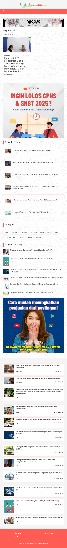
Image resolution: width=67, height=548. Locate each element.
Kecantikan (34, 232)
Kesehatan (12, 237)
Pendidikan (7, 55)
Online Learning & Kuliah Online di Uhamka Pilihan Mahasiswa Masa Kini (35, 200)
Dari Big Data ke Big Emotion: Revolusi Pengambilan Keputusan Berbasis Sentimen (36, 277)
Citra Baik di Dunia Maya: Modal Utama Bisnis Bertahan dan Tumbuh (32, 292)
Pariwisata (25, 232)
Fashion (6, 232)
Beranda (18, 533)
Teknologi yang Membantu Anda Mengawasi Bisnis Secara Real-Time (32, 250)
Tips (5, 237)
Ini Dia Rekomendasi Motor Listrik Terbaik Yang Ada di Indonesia (33, 162)
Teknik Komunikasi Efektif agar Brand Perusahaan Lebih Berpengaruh (38, 419)
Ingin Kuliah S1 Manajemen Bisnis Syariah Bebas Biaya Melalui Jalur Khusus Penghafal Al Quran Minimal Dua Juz (14, 65)
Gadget (56, 232)
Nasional (21, 237)
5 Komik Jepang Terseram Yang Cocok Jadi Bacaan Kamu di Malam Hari (36, 174)
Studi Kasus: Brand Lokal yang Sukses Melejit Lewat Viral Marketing (31, 258)
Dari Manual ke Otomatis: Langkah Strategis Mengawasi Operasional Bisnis (34, 284)
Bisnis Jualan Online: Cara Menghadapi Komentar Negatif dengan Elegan (39, 517)
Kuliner (42, 232)
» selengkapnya (8, 74)
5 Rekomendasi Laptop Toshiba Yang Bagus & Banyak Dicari (32, 150)
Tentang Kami (48, 533)
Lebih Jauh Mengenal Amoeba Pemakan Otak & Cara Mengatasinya (38, 378)
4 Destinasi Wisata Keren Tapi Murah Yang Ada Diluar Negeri (32, 212)
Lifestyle (29, 237)
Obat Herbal (15, 232)
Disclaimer (18, 537)
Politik (49, 232)
